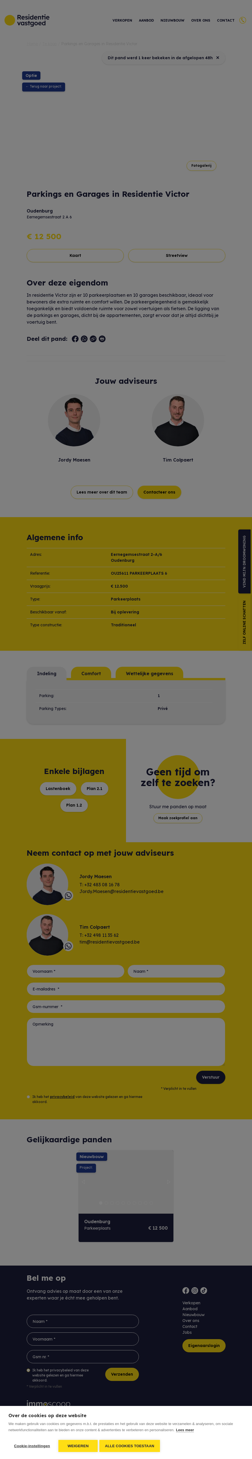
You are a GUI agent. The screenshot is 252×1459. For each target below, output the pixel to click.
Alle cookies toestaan (130, 1446)
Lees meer (185, 1431)
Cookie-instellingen (32, 1446)
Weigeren (78, 1446)
